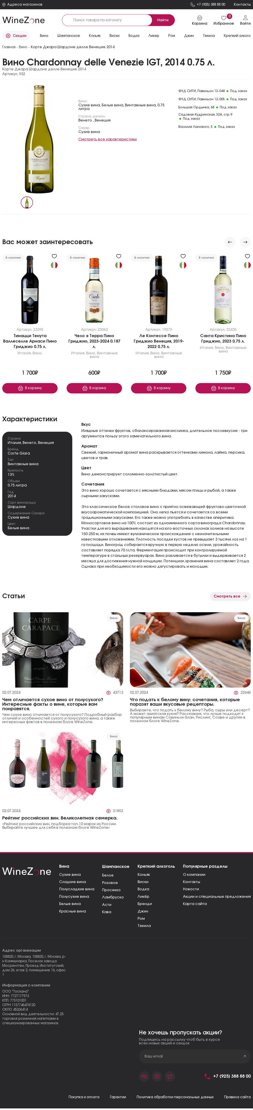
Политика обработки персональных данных (170, 1098)
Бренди (145, 905)
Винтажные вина (23, 465)
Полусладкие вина (76, 890)
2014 (12, 497)
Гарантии (109, 1098)
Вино (44, 36)
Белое (108, 876)
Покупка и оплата (74, 1098)
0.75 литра (17, 486)
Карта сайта (195, 905)
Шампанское (68, 36)
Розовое (110, 883)
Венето (29, 443)
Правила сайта (236, 1098)
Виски (114, 36)
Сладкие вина (72, 883)
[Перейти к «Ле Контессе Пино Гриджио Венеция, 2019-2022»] (158, 291)
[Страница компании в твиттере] (171, 1077)
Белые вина (18, 529)
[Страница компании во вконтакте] (144, 1077)
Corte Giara (19, 454)
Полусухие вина (74, 897)
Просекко (111, 891)
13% (11, 475)
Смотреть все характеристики (107, 139)
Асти (106, 905)
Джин (189, 36)
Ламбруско (113, 898)
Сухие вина (18, 518)
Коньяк (95, 36)
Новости (191, 890)
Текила (209, 36)
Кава (106, 913)
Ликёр (143, 897)
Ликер (153, 36)
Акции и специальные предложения (217, 897)
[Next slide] (245, 242)
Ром (171, 36)
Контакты (191, 883)
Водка (134, 36)
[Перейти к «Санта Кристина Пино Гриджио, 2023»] (223, 291)
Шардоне (17, 507)
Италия (14, 443)
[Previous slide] (230, 242)
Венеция (46, 443)
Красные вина (72, 912)
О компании (194, 875)
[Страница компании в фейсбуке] (158, 1077)
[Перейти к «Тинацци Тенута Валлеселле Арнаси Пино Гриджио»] (30, 291)
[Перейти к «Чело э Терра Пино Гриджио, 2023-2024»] (94, 291)
